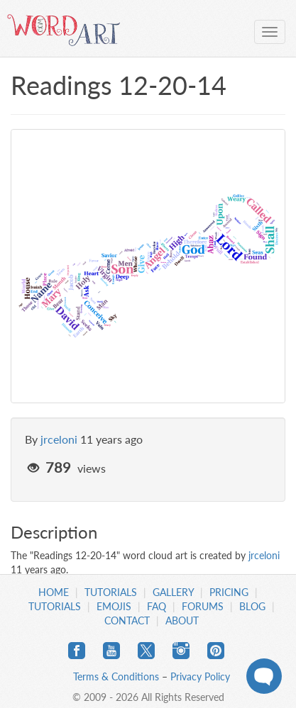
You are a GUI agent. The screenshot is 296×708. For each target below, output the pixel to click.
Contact (127, 620)
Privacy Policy (200, 676)
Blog (252, 606)
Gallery (173, 592)
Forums (203, 606)
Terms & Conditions (116, 676)
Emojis (114, 606)
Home (53, 592)
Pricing (228, 592)
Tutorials (110, 592)
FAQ (156, 606)
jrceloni (58, 439)
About (182, 620)
